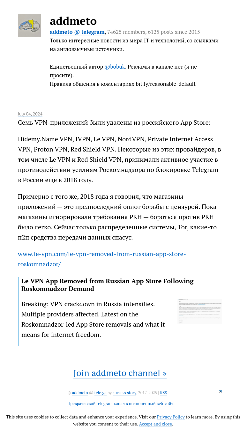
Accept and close (155, 424)
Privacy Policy (171, 417)
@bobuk (114, 66)
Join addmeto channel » (120, 373)
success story (124, 393)
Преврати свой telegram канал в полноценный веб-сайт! (121, 403)
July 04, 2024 (30, 114)
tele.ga (100, 393)
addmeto (73, 20)
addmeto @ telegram (77, 31)
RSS (163, 393)
